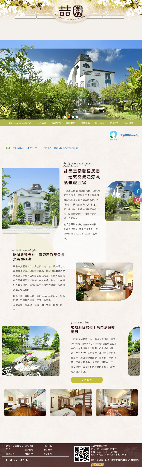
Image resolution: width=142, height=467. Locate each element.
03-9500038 (102, 449)
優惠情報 (56, 123)
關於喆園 (99, 123)
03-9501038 (112, 449)
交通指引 (128, 123)
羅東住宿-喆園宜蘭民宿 (20, 123)
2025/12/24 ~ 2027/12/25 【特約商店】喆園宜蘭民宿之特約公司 (40, 148)
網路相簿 (70, 123)
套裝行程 (114, 123)
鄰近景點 (85, 123)
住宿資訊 (42, 123)
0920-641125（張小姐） (107, 452)
